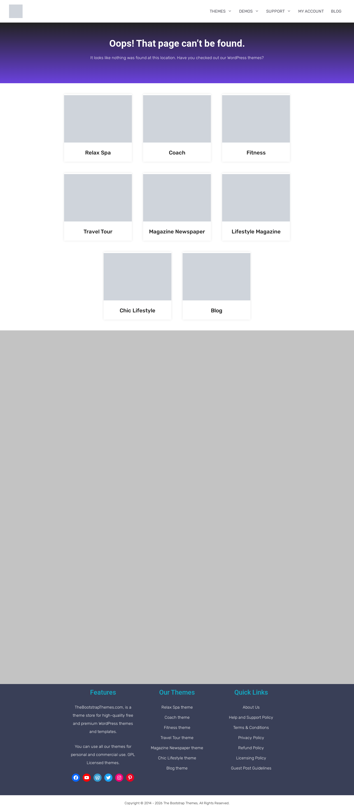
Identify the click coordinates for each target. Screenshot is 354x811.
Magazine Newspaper (177, 231)
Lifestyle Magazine (256, 231)
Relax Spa (98, 153)
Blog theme (177, 768)
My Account (311, 11)
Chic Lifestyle (137, 310)
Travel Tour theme (177, 737)
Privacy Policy (251, 737)
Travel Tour (98, 231)
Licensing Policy (251, 758)
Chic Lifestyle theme (177, 758)
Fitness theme (177, 727)
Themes (222, 11)
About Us (251, 707)
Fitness (256, 153)
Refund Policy (251, 747)
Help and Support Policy (251, 717)
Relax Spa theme (177, 707)
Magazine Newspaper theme (177, 747)
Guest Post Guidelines (251, 768)
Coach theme (177, 717)
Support (280, 11)
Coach (177, 153)
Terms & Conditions (251, 727)
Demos (251, 11)
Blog (336, 11)
